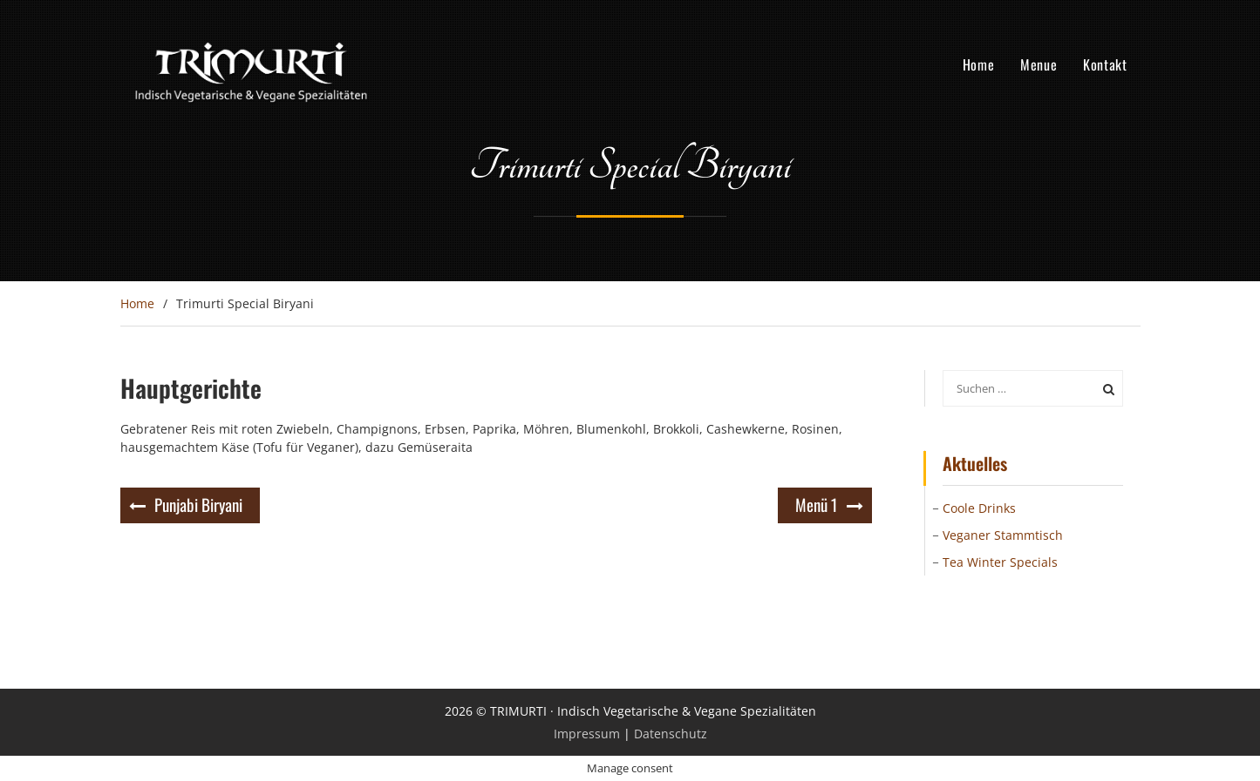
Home (978, 64)
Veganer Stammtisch (1003, 535)
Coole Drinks (979, 508)
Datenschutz (670, 733)
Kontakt (1105, 64)
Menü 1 (816, 504)
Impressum (587, 733)
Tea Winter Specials (1000, 562)
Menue (1038, 64)
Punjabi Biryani (198, 504)
